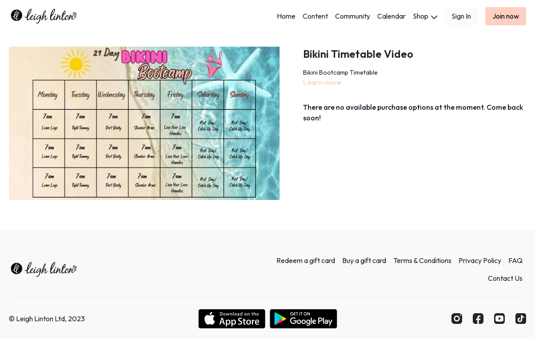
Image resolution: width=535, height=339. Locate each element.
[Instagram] (456, 318)
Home (286, 16)
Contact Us (505, 278)
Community (352, 16)
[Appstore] (232, 319)
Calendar (391, 16)
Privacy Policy (480, 260)
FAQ (515, 260)
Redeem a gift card (305, 260)
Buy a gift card (364, 260)
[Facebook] (478, 318)
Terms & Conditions (422, 260)
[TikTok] (520, 318)
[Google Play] (303, 319)
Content (315, 16)
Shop (425, 16)
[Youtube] (499, 318)
